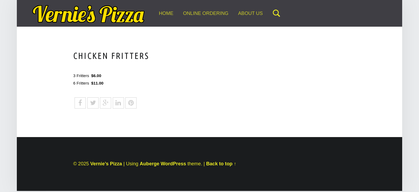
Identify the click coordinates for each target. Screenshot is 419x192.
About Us (250, 13)
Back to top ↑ (221, 163)
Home (166, 13)
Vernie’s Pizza (106, 163)
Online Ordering (205, 13)
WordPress (173, 163)
